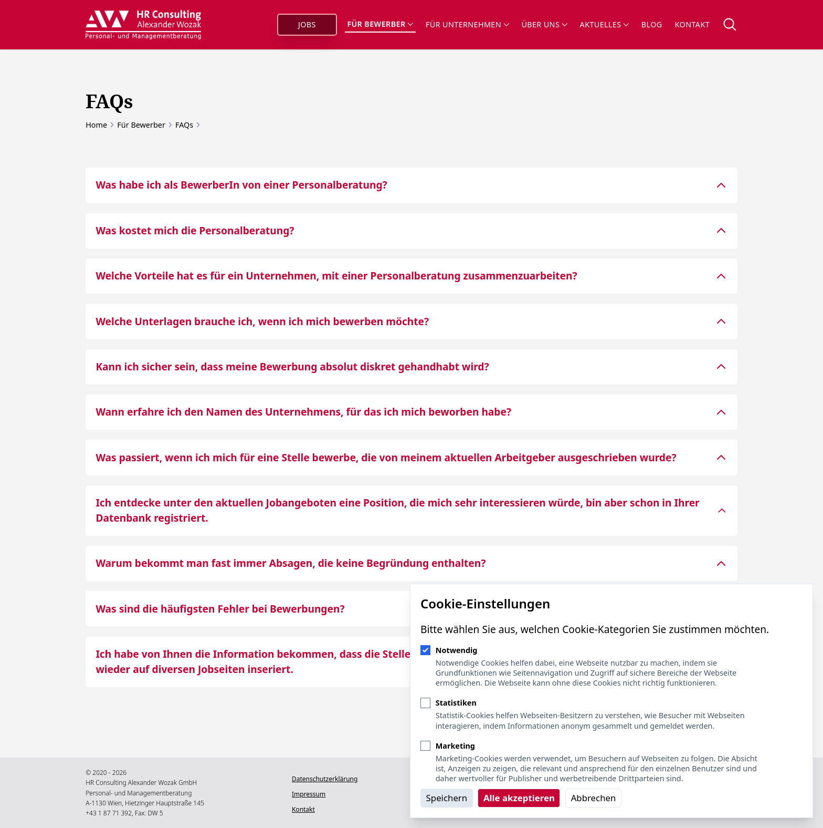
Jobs (307, 24)
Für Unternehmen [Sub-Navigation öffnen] (467, 24)
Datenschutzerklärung (324, 778)
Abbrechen (593, 798)
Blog (651, 24)
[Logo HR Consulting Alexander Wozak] (143, 25)
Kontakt (692, 24)
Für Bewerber (141, 125)
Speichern (447, 798)
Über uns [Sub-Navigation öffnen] (544, 24)
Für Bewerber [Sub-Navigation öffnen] (380, 24)
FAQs (184, 125)
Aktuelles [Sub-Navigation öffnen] (604, 24)
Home (96, 125)
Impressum (308, 794)
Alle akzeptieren (519, 798)
